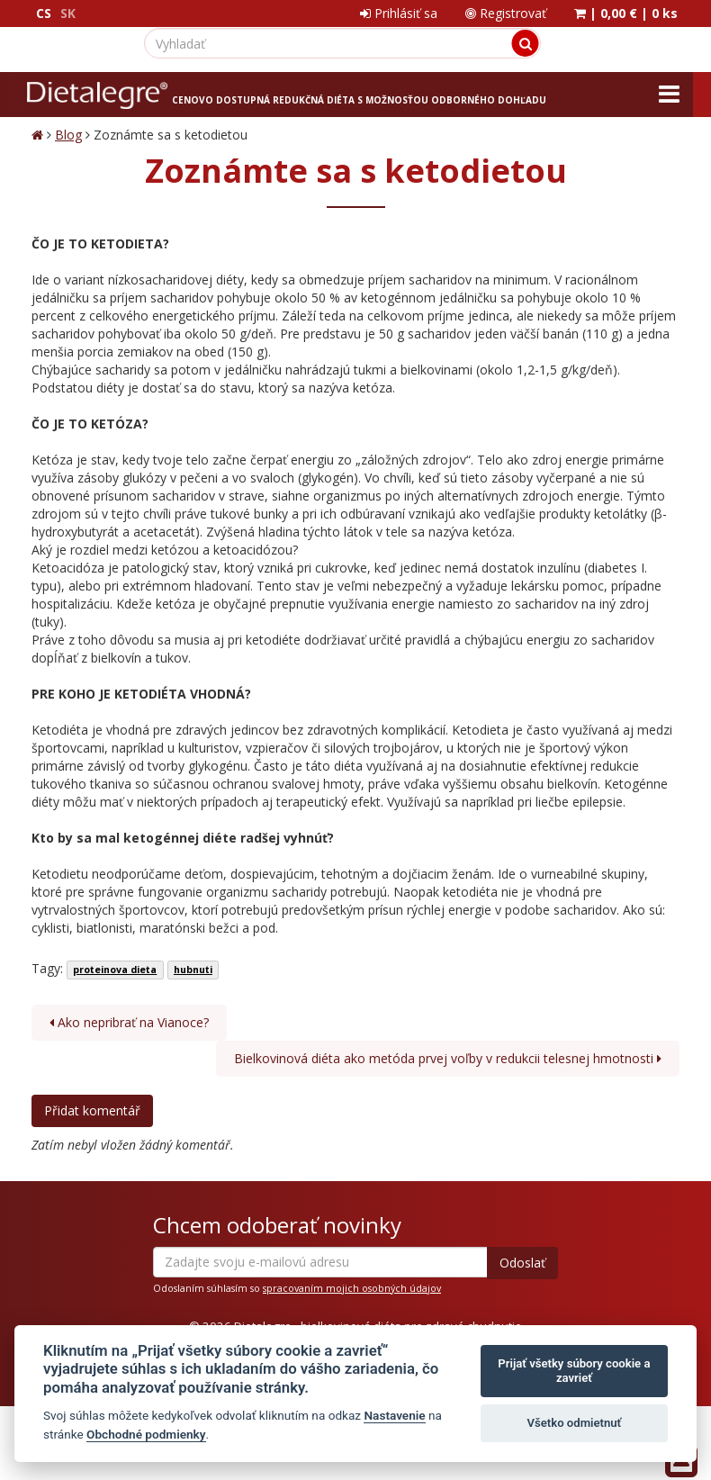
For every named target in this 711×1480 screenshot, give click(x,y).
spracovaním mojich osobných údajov (352, 1288)
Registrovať (505, 13)
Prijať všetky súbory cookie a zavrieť (574, 1371)
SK (68, 13)
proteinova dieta (115, 969)
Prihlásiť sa (398, 13)
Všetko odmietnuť (574, 1423)
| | (626, 13)
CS (43, 13)
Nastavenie (394, 1415)
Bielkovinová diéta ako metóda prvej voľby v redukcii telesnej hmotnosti (448, 1058)
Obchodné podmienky (146, 1434)
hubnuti (193, 969)
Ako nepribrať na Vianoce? (129, 1022)
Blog (68, 134)
